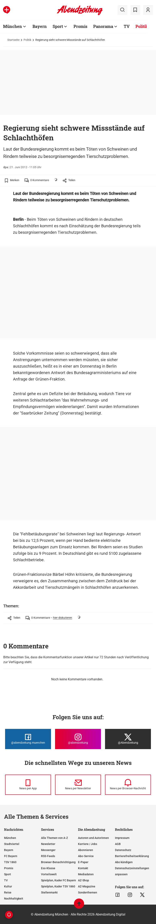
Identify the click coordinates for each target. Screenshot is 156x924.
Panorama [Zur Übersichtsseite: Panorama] (103, 26)
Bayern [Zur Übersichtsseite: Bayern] (39, 26)
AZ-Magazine (86, 886)
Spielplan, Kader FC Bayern (58, 880)
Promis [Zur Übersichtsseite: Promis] (80, 26)
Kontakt (83, 868)
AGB (118, 844)
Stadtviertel (11, 844)
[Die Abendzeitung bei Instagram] (78, 739)
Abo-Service (86, 856)
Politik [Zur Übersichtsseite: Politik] (141, 26)
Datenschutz (123, 850)
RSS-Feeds (48, 856)
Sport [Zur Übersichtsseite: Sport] (58, 26)
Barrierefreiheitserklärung (132, 856)
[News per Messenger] (28, 785)
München (10, 837)
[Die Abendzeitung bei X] (128, 739)
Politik (27, 39)
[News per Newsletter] (78, 785)
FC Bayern (10, 856)
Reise (7, 892)
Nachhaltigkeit (13, 898)
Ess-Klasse (48, 868)
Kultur (8, 886)
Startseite (13, 39)
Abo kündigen (124, 862)
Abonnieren (85, 850)
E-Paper (83, 862)
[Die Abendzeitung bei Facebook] (28, 739)
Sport (7, 874)
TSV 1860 (10, 862)
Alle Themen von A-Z (54, 837)
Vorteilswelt (49, 874)
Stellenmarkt (49, 892)
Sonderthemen (87, 892)
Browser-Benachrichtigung (58, 862)
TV (6, 880)
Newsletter (48, 844)
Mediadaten (86, 874)
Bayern (8, 850)
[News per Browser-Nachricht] (128, 785)
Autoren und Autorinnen (93, 837)
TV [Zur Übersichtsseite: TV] (127, 26)
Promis (8, 868)
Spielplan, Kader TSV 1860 (58, 886)
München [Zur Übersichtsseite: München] (12, 26)
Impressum (122, 837)
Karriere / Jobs (87, 844)
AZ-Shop (83, 880)
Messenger (48, 850)
